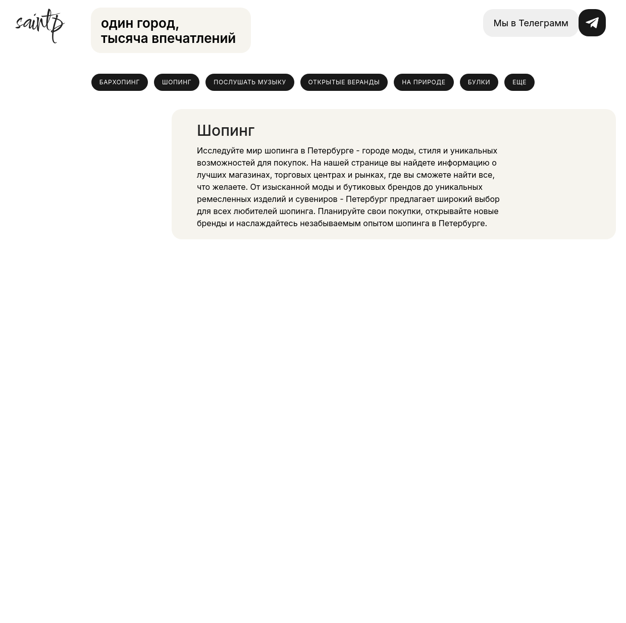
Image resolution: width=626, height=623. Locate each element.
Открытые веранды (344, 82)
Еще (519, 82)
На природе (423, 82)
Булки (479, 82)
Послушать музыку (250, 82)
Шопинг (176, 82)
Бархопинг (119, 82)
